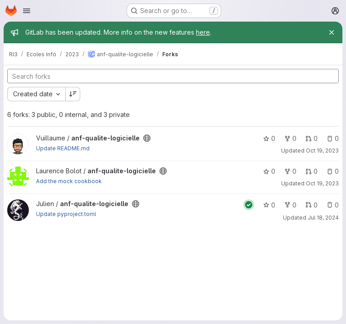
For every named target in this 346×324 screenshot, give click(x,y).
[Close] (331, 32)
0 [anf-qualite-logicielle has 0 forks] (290, 138)
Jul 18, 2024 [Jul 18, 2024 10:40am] (323, 217)
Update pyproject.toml (66, 214)
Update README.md (63, 148)
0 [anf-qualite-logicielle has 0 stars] (269, 138)
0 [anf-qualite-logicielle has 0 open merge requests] (311, 138)
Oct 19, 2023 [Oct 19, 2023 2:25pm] (322, 150)
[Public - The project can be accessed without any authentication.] (146, 138)
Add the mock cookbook (69, 181)
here (203, 32)
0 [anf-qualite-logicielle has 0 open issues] (333, 138)
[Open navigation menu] (26, 11)
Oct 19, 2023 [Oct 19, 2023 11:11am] (322, 183)
